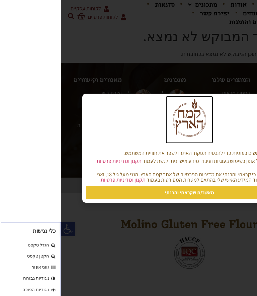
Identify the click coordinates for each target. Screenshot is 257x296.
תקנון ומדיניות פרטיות (58, 161)
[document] (128, 148)
